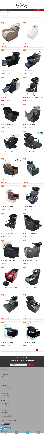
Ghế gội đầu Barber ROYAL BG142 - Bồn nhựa (33, 97)
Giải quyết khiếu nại (5, 405)
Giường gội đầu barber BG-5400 (8, 260)
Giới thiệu (3, 372)
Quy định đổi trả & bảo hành (6, 407)
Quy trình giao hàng (5, 391)
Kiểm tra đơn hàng (5, 410)
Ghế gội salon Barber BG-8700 (7, 179)
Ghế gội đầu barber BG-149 (7, 342)
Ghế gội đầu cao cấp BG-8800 (7, 124)
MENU (4, 10)
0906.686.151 (14, 420)
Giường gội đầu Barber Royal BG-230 (31, 260)
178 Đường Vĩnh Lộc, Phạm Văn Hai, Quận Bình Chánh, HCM (17, 418)
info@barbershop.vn (8, 422)
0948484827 (9, 420)
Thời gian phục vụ (4, 412)
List (4, 19)
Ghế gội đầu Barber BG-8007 (7, 43)
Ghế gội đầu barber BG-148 (29, 342)
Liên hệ (3, 379)
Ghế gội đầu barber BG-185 (7, 206)
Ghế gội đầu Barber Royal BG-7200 (30, 287)
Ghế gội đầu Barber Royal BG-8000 (8, 315)
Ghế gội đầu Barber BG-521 (7, 70)
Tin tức (2, 376)
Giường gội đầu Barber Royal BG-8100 (9, 287)
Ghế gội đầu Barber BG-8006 (29, 43)
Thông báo (3, 378)
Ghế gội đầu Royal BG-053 (28, 70)
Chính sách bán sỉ (4, 397)
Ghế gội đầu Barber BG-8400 (7, 151)
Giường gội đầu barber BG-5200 (30, 233)
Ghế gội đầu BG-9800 (5, 97)
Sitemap (3, 381)
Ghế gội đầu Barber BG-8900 (29, 124)
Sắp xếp (8, 18)
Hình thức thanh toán (5, 389)
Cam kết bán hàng (5, 374)
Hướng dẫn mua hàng (5, 388)
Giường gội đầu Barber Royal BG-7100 (9, 233)
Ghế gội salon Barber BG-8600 (29, 151)
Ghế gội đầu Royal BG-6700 (29, 206)
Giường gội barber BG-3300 (29, 179)
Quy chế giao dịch (4, 393)
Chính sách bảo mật (5, 403)
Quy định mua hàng (5, 408)
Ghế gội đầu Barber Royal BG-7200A (31, 315)
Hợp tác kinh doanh (5, 395)
